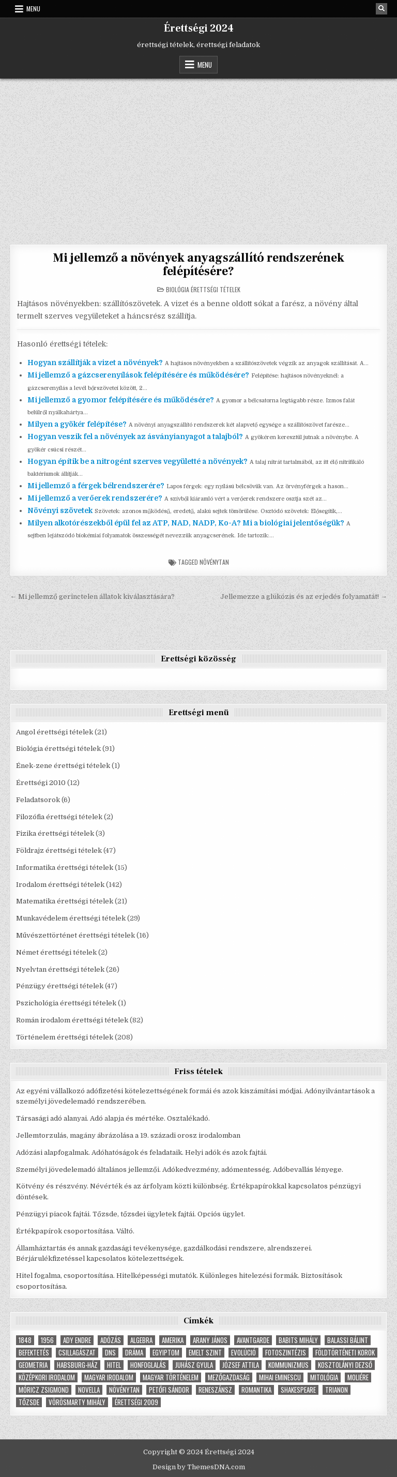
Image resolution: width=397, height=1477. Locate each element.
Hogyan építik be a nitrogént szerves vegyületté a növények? (137, 461)
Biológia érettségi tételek (203, 289)
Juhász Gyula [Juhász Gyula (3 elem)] (194, 1365)
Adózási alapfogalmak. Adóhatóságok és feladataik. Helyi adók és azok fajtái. (141, 1152)
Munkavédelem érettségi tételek (71, 918)
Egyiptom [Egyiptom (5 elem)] (165, 1353)
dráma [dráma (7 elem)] (134, 1353)
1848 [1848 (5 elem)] (25, 1340)
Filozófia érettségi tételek (59, 817)
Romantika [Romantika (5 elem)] (256, 1390)
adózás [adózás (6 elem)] (110, 1340)
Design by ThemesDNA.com (198, 1467)
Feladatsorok (38, 800)
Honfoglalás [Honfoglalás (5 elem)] (148, 1365)
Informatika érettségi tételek (64, 867)
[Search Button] (381, 8)
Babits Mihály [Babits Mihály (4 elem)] (298, 1340)
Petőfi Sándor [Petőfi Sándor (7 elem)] (169, 1390)
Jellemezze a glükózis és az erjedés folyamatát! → (303, 596)
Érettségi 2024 (199, 28)
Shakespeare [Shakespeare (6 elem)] (298, 1390)
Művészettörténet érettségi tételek (75, 935)
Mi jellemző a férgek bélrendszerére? (95, 485)
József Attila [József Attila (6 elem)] (240, 1365)
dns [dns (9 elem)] (110, 1353)
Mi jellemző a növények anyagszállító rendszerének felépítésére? (198, 264)
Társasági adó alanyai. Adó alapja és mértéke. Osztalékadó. (113, 1118)
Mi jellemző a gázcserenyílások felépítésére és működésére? (138, 375)
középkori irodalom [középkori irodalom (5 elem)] (47, 1377)
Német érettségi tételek (56, 952)
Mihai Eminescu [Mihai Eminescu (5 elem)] (280, 1377)
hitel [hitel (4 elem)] (114, 1365)
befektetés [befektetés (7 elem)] (34, 1353)
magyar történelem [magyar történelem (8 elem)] (170, 1377)
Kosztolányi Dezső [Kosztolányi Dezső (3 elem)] (345, 1365)
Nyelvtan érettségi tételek (60, 969)
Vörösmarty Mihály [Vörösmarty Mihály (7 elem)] (77, 1402)
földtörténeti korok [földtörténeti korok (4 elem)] (345, 1353)
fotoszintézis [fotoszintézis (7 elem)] (285, 1353)
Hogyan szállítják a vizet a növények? (95, 362)
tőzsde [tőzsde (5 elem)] (29, 1402)
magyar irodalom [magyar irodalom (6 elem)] (108, 1377)
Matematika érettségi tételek (64, 901)
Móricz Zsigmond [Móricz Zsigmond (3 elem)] (44, 1390)
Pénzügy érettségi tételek (59, 986)
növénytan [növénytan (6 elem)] (124, 1390)
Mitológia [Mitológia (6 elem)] (324, 1377)
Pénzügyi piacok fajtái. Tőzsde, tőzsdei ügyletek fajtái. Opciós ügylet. (130, 1214)
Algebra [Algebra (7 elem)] (141, 1340)
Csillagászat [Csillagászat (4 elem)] (77, 1353)
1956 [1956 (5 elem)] (47, 1340)
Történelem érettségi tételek (64, 1037)
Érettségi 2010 (41, 783)
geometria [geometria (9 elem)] (33, 1365)
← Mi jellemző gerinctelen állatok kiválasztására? (92, 596)
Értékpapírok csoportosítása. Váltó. (75, 1231)
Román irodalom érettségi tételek (72, 1020)
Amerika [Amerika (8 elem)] (173, 1340)
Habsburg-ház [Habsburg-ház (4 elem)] (77, 1365)
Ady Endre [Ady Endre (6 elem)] (77, 1340)
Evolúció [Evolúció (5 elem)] (243, 1353)
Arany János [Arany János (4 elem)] (210, 1340)
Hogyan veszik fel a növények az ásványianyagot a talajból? (135, 436)
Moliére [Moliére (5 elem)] (358, 1377)
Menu (33, 8)
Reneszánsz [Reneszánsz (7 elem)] (215, 1390)
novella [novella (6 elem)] (89, 1390)
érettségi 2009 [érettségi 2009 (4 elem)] (136, 1402)
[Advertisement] (198, 156)
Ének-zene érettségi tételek (63, 766)
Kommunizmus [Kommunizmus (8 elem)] (288, 1365)
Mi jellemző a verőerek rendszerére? (94, 498)
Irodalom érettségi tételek (60, 884)
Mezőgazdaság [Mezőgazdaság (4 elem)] (229, 1377)
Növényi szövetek (60, 510)
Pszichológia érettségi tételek (66, 1003)
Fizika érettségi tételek (55, 833)
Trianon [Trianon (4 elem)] (336, 1390)
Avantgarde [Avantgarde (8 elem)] (253, 1340)
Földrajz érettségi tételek (59, 850)
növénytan (214, 561)
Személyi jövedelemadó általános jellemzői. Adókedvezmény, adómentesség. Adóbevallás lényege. (179, 1169)
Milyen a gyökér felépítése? (77, 424)
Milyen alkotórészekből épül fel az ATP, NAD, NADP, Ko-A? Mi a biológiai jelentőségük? (185, 523)
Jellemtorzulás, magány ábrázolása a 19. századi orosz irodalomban (128, 1135)
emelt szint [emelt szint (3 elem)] (205, 1353)
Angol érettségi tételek (54, 732)
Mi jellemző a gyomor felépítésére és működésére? (120, 400)
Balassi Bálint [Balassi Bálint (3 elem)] (347, 1340)
